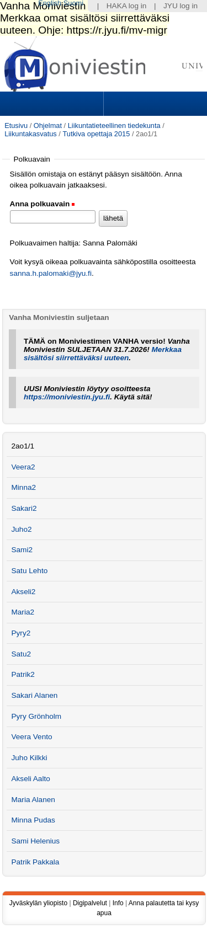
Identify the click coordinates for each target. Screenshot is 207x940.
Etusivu (16, 125)
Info (118, 903)
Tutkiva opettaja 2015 (96, 134)
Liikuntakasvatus (30, 134)
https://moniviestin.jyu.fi (67, 397)
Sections (53, 103)
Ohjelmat (48, 125)
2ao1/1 (22, 446)
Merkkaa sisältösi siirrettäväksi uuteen (103, 353)
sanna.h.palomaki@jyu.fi (51, 273)
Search (154, 103)
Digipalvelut (90, 903)
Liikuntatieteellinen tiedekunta (114, 125)
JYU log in (180, 6)
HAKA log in (127, 6)
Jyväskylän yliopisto (38, 903)
